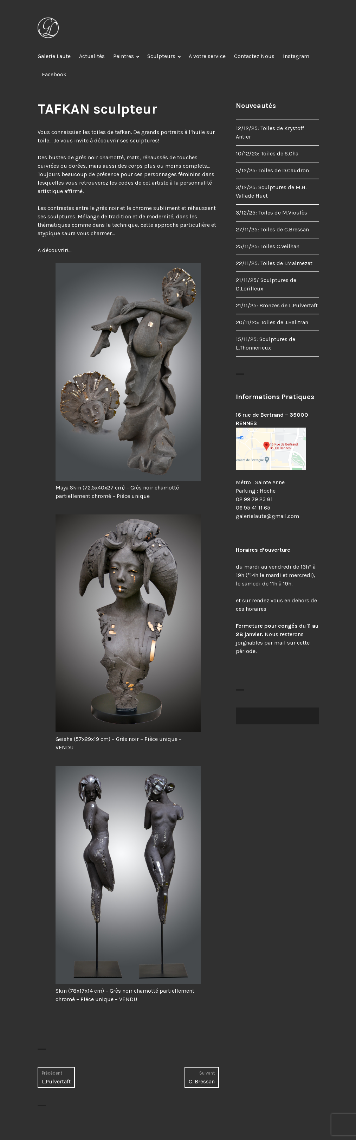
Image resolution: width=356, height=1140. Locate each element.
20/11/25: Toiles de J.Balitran (272, 322)
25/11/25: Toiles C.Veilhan (267, 246)
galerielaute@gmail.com (267, 516)
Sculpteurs (161, 56)
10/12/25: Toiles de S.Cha (267, 153)
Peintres (123, 56)
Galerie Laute (54, 56)
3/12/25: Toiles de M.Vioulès (271, 212)
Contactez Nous (254, 56)
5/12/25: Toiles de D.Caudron (272, 170)
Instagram (296, 56)
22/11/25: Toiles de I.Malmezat (274, 263)
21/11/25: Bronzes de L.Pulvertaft (277, 305)
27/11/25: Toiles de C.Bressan (272, 229)
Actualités (92, 56)
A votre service (207, 56)
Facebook (54, 74)
